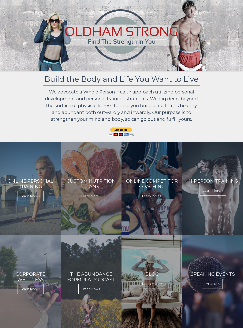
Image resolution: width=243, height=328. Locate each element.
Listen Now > (91, 289)
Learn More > (30, 196)
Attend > (212, 284)
